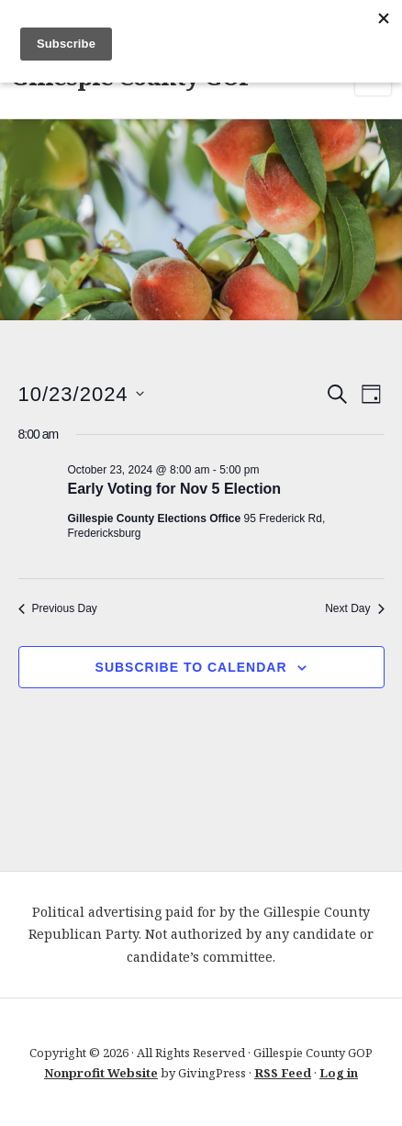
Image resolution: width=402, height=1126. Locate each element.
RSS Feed (282, 1073)
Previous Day (57, 608)
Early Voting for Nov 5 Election (175, 488)
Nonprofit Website (101, 1073)
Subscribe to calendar (191, 667)
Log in (338, 1073)
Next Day (354, 608)
